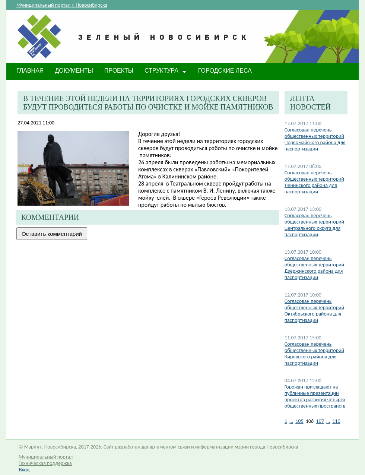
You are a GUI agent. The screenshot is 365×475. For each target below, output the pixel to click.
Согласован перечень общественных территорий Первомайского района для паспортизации (315, 139)
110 (336, 421)
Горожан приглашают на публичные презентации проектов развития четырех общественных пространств (315, 396)
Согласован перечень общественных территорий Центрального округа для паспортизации (314, 225)
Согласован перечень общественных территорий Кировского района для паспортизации (314, 353)
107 (320, 421)
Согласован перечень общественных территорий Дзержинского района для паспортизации (314, 268)
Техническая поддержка (45, 463)
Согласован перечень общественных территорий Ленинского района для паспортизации (314, 182)
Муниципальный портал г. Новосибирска (61, 5)
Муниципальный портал (46, 457)
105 (299, 421)
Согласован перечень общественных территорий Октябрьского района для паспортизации (314, 310)
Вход (24, 469)
